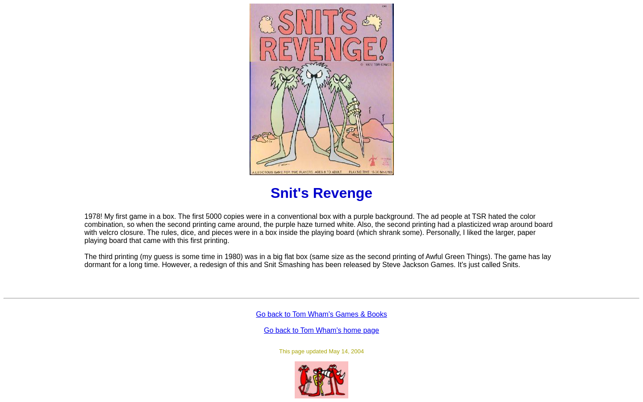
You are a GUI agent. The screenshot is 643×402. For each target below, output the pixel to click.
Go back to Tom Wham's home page (321, 330)
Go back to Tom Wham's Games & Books (321, 314)
